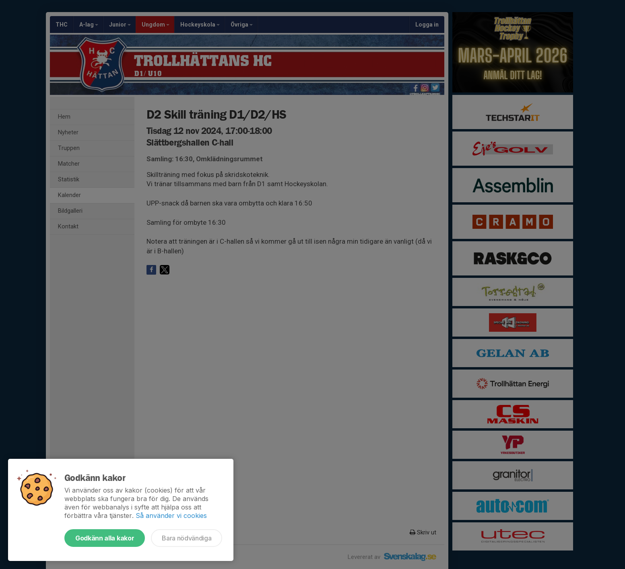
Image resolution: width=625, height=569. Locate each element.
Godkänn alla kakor (104, 538)
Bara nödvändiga (186, 538)
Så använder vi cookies (171, 515)
